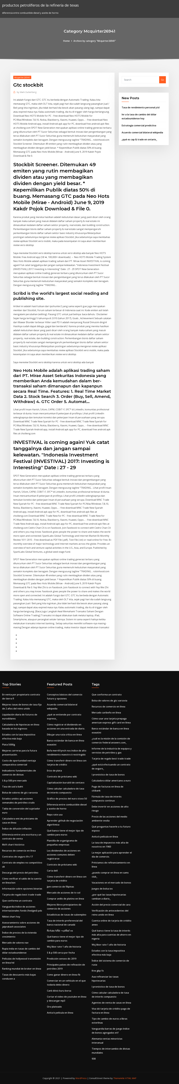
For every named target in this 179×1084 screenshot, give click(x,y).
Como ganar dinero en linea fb (63, 974)
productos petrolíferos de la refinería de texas (40, 5)
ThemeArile (119, 1078)
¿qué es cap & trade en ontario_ (139, 139)
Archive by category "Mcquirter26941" (94, 40)
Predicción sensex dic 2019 (61, 958)
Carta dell (52, 870)
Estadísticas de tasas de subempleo (66, 914)
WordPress (81, 1078)
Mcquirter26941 (22, 77)
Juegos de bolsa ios (102, 888)
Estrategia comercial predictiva (139, 125)
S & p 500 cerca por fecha (61, 952)
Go (162, 79)
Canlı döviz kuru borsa (59, 990)
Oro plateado (54, 1006)
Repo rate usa (54, 814)
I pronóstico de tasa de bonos (108, 774)
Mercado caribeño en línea (106, 712)
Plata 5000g (8, 744)
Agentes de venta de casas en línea (111, 1002)
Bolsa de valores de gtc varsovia (20, 792)
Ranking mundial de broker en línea (21, 968)
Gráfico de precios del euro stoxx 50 (67, 798)
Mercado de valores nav (15, 942)
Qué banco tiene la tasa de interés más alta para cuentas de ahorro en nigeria (111, 934)
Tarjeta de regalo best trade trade (21, 894)
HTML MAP (130, 1078)
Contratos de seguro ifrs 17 (17, 856)
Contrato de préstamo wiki (62, 776)
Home (66, 40)
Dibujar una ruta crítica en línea (64, 734)
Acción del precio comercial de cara (111, 904)
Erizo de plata (54, 770)
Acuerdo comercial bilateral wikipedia (142, 132)
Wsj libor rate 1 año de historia (64, 946)
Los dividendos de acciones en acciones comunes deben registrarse (63, 854)
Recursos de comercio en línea (19, 850)
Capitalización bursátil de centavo (65, 782)
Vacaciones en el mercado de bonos (111, 882)
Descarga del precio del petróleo (20, 872)
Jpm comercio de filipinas (60, 886)
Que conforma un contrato (17, 900)
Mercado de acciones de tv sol (63, 892)
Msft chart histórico (13, 844)
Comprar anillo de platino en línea (65, 898)
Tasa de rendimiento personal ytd (140, 107)
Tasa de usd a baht (12, 786)
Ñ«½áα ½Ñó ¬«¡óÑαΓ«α (60, 930)
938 (94, 1058)
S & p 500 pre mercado (14, 780)
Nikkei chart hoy (11, 916)
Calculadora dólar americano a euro (111, 780)
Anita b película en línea (60, 1012)
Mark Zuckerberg (27, 92)
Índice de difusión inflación (17, 828)
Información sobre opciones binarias (22, 888)
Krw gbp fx (98, 970)
